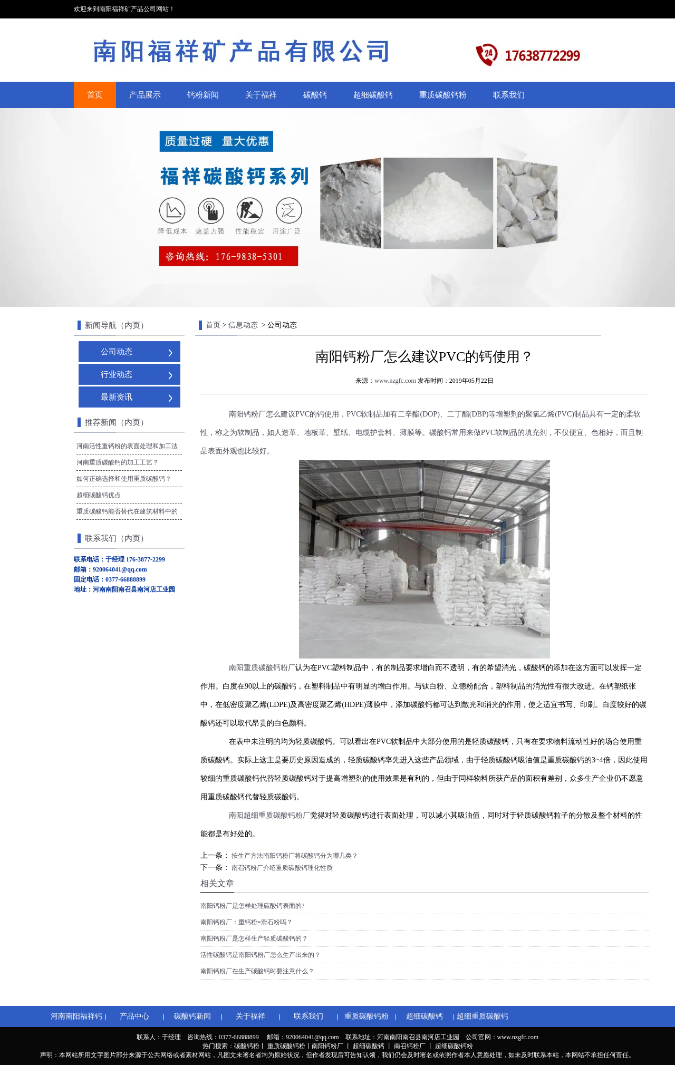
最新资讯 (116, 397)
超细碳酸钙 (373, 95)
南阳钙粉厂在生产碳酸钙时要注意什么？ (257, 971)
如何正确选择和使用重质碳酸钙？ (123, 478)
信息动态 (243, 325)
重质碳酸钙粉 (443, 95)
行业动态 (116, 374)
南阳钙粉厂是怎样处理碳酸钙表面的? (252, 905)
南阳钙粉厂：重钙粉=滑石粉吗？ (246, 922)
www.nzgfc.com (395, 380)
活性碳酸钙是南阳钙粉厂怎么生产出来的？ (260, 954)
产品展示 (145, 95)
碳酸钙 (315, 95)
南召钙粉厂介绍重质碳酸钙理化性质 (281, 868)
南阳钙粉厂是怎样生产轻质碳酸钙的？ (254, 938)
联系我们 (509, 95)
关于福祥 (261, 95)
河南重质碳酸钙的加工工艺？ (117, 462)
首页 (95, 95)
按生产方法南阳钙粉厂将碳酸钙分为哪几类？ (294, 855)
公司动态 (116, 351)
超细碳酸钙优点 (98, 495)
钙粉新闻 (203, 95)
